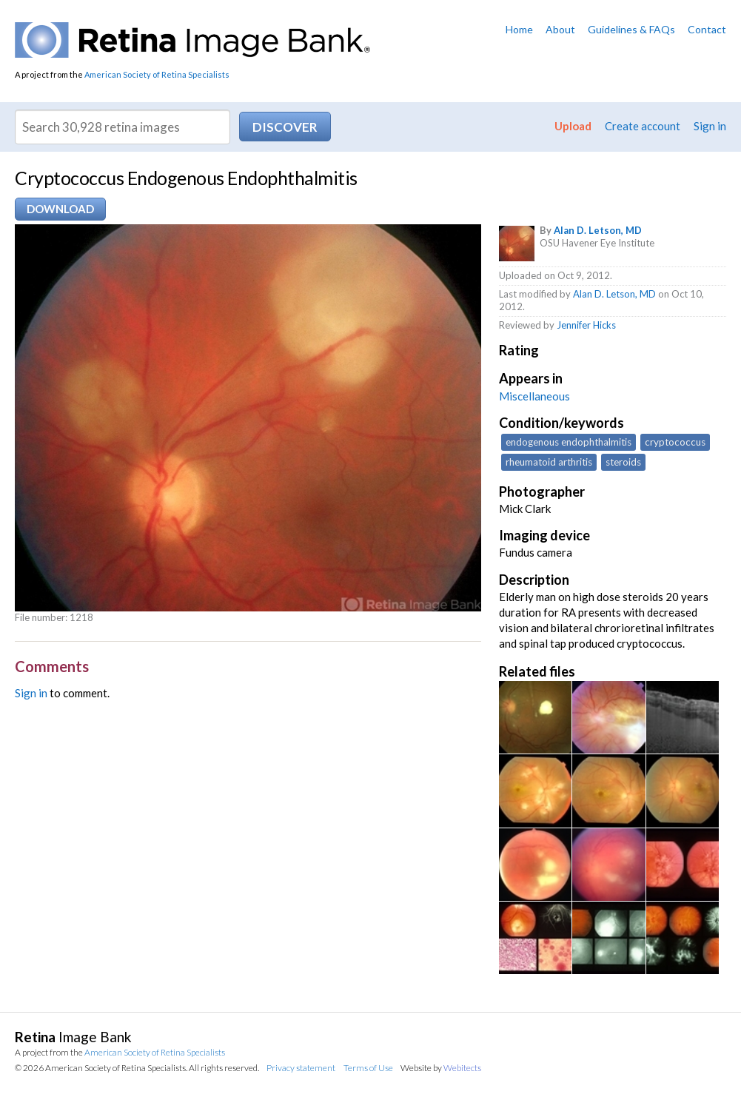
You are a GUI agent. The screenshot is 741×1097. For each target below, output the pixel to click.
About (560, 29)
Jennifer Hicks (586, 325)
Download (60, 208)
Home (519, 29)
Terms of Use (368, 1067)
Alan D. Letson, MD (598, 230)
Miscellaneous (534, 396)
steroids (623, 462)
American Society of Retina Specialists (156, 74)
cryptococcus (675, 442)
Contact (707, 29)
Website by (440, 1067)
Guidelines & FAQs (631, 29)
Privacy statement (300, 1067)
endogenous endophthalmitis (568, 442)
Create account (642, 125)
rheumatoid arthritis (549, 462)
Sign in (710, 125)
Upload (572, 125)
